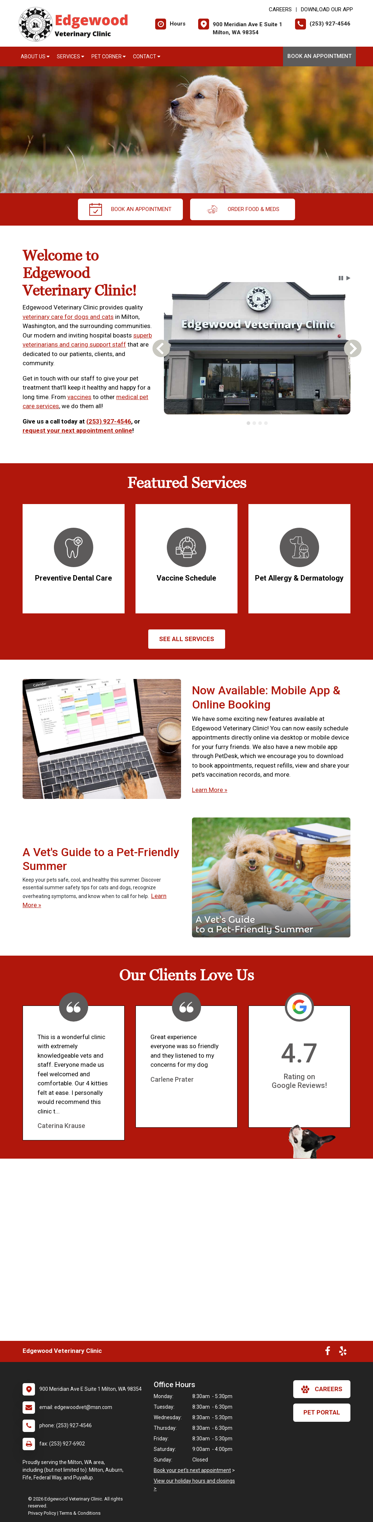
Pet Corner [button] (108, 56)
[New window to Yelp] (342, 1352)
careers (321, 1389)
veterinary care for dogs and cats (68, 316)
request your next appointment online (77, 430)
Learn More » (209, 789)
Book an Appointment (319, 56)
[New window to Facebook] (327, 1352)
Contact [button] (146, 56)
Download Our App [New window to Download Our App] (327, 9)
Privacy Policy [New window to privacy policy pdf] (42, 1513)
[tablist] (257, 423)
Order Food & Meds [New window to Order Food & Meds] (242, 209)
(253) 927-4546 (108, 421)
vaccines (79, 397)
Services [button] (70, 56)
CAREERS (280, 9)
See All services (186, 639)
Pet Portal (321, 1412)
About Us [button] (35, 56)
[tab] (248, 423)
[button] (341, 278)
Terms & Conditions (80, 1513)
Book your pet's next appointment (192, 1470)
